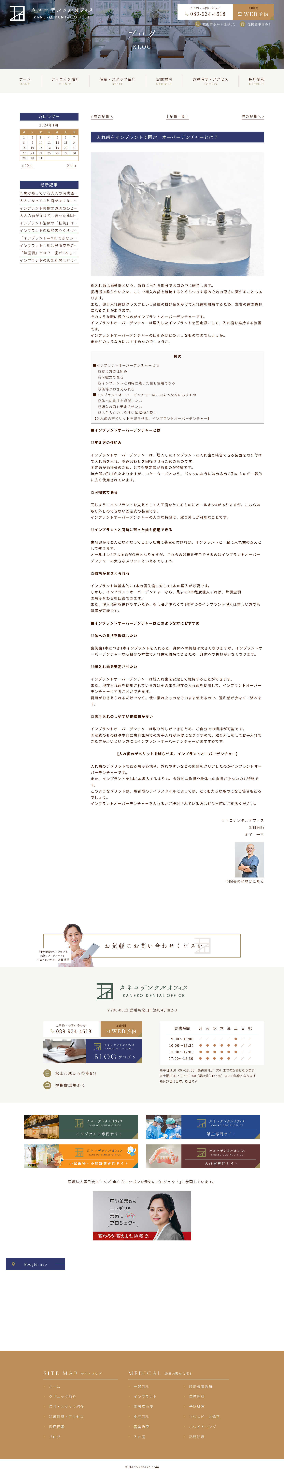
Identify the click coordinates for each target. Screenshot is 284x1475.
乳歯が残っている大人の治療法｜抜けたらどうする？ (66, 193)
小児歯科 (141, 1416)
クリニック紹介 (62, 1396)
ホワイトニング (203, 1426)
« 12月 (27, 165)
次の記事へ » (253, 116)
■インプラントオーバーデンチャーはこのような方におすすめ (144, 394)
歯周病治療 (143, 1406)
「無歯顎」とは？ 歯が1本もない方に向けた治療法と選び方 (73, 252)
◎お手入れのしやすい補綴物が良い (127, 412)
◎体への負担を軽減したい (120, 400)
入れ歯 (139, 1436)
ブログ (55, 1436)
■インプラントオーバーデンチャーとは (126, 365)
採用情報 (56, 1426)
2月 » (71, 165)
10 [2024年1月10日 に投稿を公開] (41, 142)
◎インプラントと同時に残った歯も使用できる (137, 383)
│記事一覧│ (177, 116)
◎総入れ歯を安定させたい (120, 406)
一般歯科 (141, 1386)
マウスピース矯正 (204, 1416)
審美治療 (141, 1426)
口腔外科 (197, 1396)
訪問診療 (197, 1436)
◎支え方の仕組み (112, 371)
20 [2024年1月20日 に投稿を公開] (66, 148)
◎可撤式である (111, 377)
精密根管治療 (201, 1386)
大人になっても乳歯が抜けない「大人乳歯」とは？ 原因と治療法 (78, 200)
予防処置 (197, 1406)
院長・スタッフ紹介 (66, 1406)
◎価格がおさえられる (116, 388)
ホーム (54, 1386)
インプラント (145, 1396)
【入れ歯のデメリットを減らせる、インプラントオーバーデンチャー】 (152, 418)
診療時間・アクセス (66, 1416)
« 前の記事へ (102, 116)
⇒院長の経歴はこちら (244, 881)
